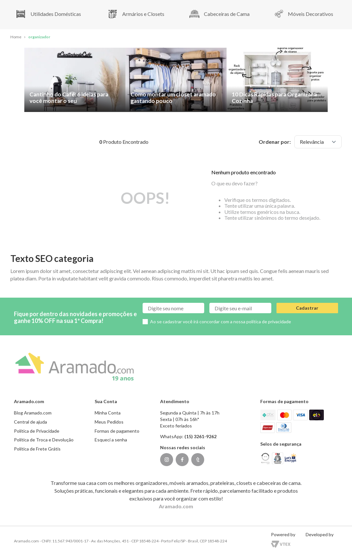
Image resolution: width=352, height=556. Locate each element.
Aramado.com (176, 506)
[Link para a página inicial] (15, 37)
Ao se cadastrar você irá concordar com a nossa (220, 321)
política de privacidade (268, 321)
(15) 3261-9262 (200, 436)
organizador (39, 36)
